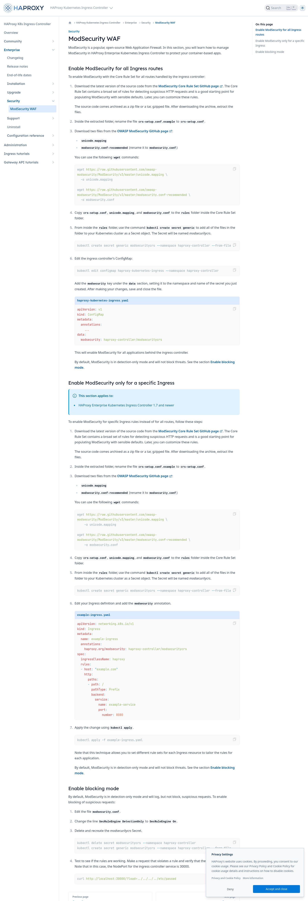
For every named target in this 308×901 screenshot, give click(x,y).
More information (253, 878)
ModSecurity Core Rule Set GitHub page (190, 86)
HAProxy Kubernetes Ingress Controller (98, 22)
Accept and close (276, 889)
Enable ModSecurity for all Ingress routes (278, 32)
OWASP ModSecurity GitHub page (144, 131)
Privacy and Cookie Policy (226, 878)
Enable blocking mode (270, 52)
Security (145, 22)
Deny (230, 889)
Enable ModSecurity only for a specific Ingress (280, 43)
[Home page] (24, 8)
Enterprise (131, 22)
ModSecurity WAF (165, 22)
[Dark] (302, 8)
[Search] (281, 7)
